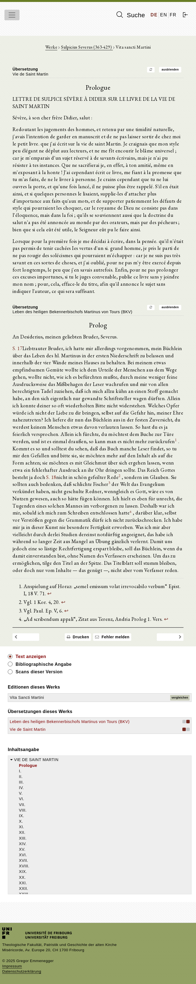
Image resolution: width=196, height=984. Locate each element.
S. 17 (18, 348)
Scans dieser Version (39, 671)
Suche (130, 15)
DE (154, 14)
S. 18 (51, 477)
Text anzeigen (31, 656)
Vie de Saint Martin (28, 729)
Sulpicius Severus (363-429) (87, 47)
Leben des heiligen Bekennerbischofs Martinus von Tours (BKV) (70, 721)
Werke (51, 47)
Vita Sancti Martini (27, 697)
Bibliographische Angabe (44, 664)
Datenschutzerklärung (21, 971)
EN (163, 14)
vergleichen (180, 697)
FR (173, 14)
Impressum (12, 966)
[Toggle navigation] (11, 15)
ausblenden (170, 69)
